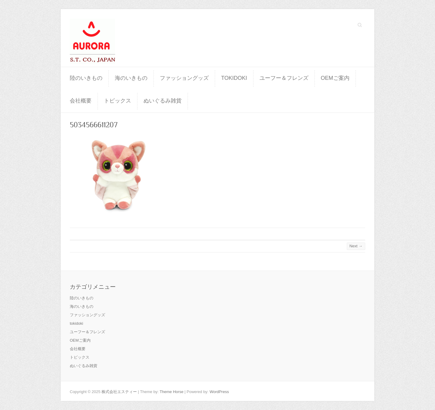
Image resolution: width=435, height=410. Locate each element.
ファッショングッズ (184, 78)
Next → (356, 246)
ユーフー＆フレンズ (283, 78)
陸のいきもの (86, 78)
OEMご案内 (335, 78)
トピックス (117, 101)
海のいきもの (131, 78)
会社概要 (81, 101)
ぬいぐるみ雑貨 (162, 101)
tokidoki (234, 78)
